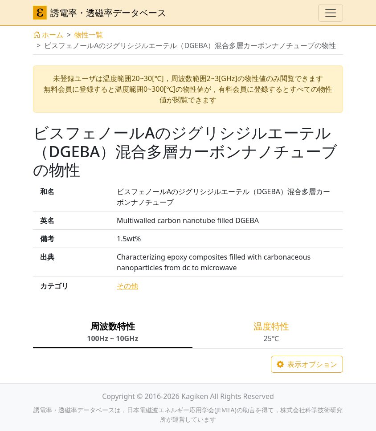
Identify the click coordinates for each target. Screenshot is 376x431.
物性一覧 (88, 35)
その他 (127, 286)
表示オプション (307, 364)
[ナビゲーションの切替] (330, 13)
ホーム (48, 35)
